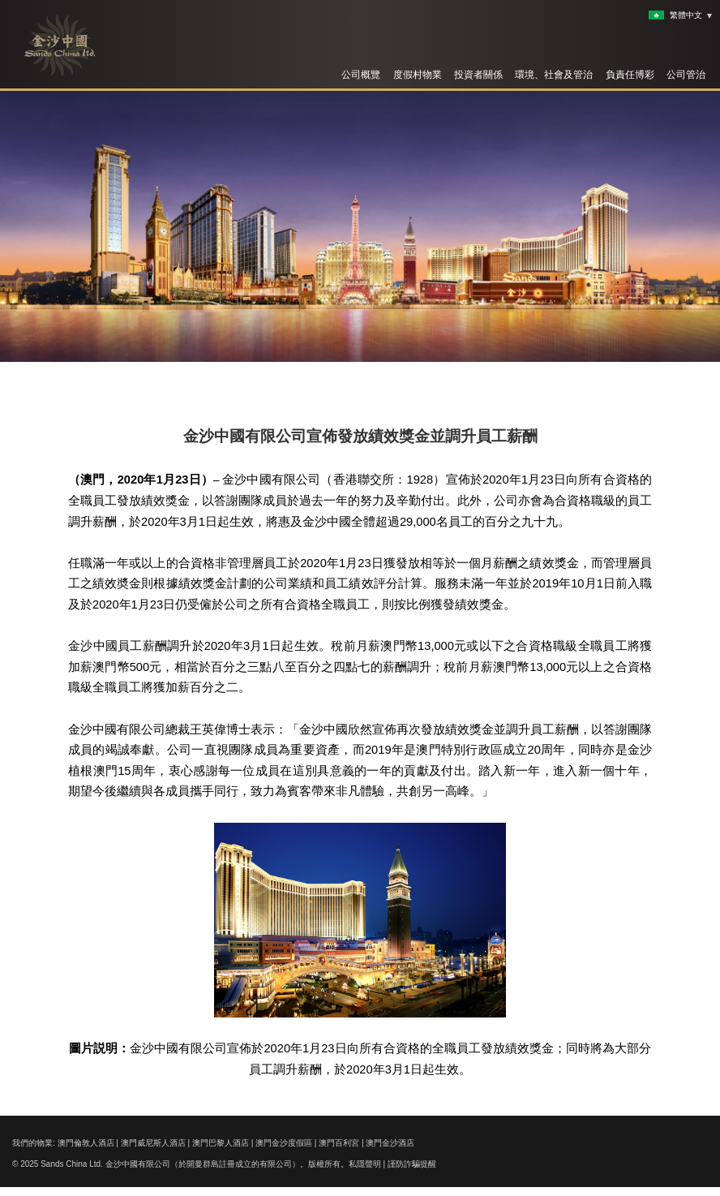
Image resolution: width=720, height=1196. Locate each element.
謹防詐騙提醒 (412, 1163)
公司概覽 (360, 74)
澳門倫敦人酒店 (86, 1142)
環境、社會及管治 (554, 74)
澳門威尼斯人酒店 (153, 1142)
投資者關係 (478, 74)
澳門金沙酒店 (390, 1142)
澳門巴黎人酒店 (220, 1142)
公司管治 (685, 74)
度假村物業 (417, 74)
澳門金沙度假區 (283, 1142)
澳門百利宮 (339, 1142)
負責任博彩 (630, 74)
